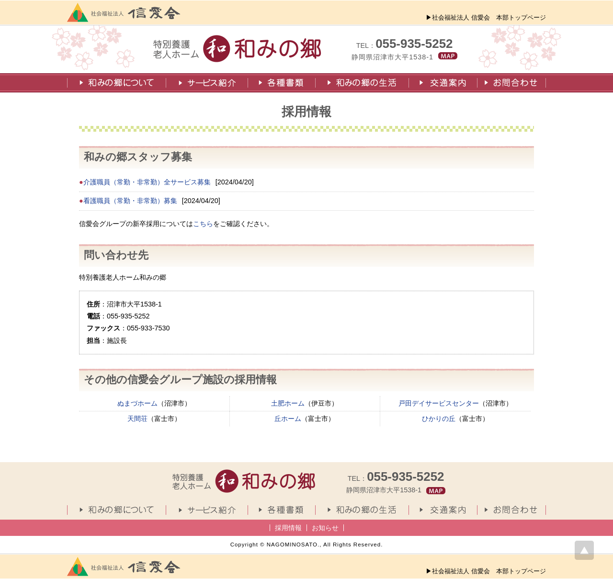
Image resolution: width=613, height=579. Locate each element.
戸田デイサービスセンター (438, 403)
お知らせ (325, 527)
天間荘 (137, 418)
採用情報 (288, 527)
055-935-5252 (414, 43)
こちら (203, 223)
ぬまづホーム (137, 403)
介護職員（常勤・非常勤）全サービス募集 (147, 182)
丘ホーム (287, 418)
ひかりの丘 (438, 418)
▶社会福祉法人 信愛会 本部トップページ (486, 17)
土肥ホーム (288, 403)
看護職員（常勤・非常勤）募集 (130, 200)
